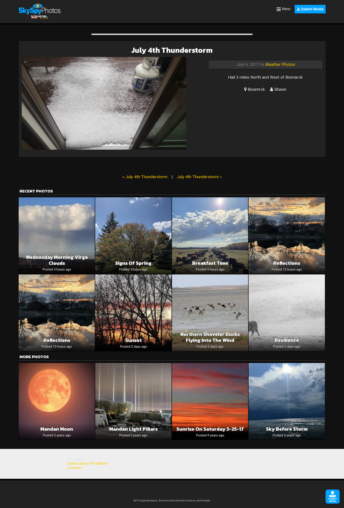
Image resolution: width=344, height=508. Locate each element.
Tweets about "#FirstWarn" (87, 463)
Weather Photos (280, 64)
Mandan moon (56, 429)
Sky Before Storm (287, 429)
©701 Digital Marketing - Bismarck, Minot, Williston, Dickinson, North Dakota (172, 500)
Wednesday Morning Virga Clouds (57, 260)
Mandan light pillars (133, 429)
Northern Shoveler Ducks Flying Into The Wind (210, 337)
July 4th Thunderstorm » (199, 176)
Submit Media (310, 9)
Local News (74, 468)
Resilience (287, 340)
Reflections (286, 263)
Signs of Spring (133, 263)
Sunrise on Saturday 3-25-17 (210, 429)
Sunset (133, 340)
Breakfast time (210, 263)
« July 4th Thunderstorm (144, 176)
